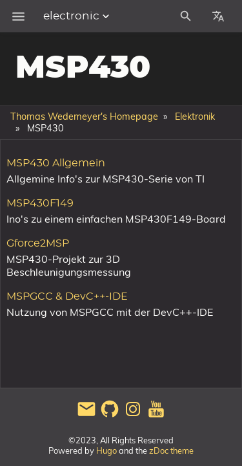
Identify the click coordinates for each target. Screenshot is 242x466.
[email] (86, 415)
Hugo (106, 450)
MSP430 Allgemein (55, 163)
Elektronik (195, 116)
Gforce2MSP (37, 243)
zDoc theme (171, 450)
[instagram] (133, 415)
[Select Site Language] (218, 16)
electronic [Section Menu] (77, 16)
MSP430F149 (40, 203)
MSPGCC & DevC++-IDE (67, 296)
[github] (109, 415)
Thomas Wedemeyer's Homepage (84, 116)
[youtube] (156, 415)
